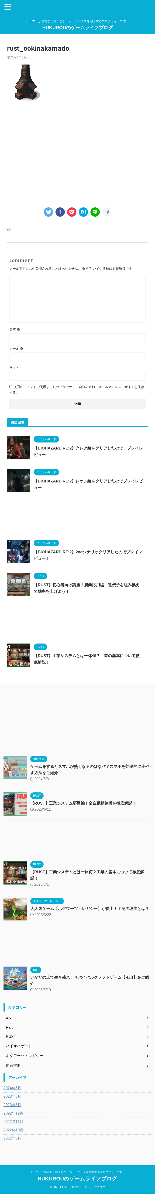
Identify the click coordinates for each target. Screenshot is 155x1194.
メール (16, 348)
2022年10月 (13, 1134)
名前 (14, 329)
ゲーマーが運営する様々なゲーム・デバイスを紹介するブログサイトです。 (77, 1172)
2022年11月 (13, 1125)
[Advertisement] (77, 153)
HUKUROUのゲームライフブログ (77, 27)
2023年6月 (12, 1100)
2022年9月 (12, 1142)
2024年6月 (12, 1092)
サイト (14, 368)
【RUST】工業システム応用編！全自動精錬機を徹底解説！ (86, 803)
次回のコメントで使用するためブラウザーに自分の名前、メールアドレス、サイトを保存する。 (76, 389)
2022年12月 (13, 1117)
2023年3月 (12, 1109)
